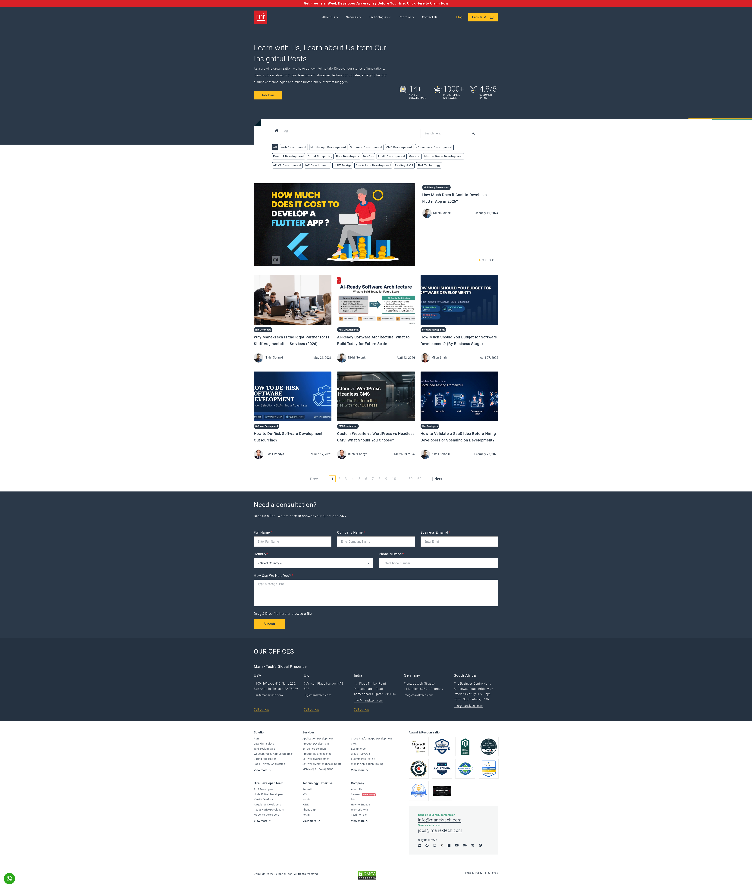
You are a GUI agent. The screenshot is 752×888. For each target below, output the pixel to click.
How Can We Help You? (273, 576)
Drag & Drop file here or (283, 613)
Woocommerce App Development (274, 753)
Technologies (379, 18)
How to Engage (360, 804)
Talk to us (268, 95)
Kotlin (306, 814)
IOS (304, 794)
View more (260, 770)
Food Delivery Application (269, 764)
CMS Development (348, 426)
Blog (460, 18)
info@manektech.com (368, 700)
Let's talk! (483, 18)
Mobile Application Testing (367, 764)
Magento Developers (266, 814)
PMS (256, 738)
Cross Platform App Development (371, 738)
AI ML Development (349, 329)
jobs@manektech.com (441, 832)
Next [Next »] (439, 479)
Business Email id (436, 532)
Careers (363, 794)
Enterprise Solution (314, 748)
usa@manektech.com (268, 695)
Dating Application (265, 759)
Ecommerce (358, 748)
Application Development (317, 738)
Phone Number (391, 554)
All (275, 147)
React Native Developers (269, 809)
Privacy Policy (473, 874)
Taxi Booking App (264, 748)
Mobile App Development (436, 187)
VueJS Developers (265, 799)
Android (307, 789)
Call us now (261, 709)
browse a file (302, 614)
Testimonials (359, 814)
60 (420, 479)
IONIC (306, 804)
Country (261, 554)
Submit (270, 624)
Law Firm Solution (265, 743)
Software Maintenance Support (321, 764)
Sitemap (493, 874)
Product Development (315, 743)
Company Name (351, 532)
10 (394, 479)
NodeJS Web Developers (269, 794)
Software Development (433, 329)
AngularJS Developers (267, 804)
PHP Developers (264, 789)
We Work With (359, 809)
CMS (354, 743)
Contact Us (430, 18)
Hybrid (306, 799)
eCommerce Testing (363, 759)
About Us (329, 18)
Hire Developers (263, 329)
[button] (480, 260)
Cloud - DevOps (360, 753)
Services (353, 18)
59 (411, 479)
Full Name (263, 532)
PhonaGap (309, 809)
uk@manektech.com (317, 695)
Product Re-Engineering (317, 753)
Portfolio (405, 18)
